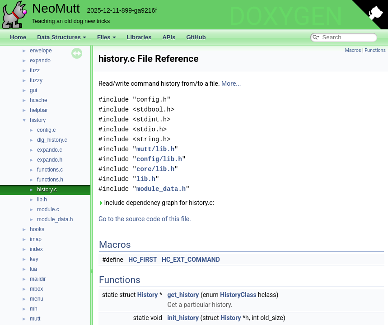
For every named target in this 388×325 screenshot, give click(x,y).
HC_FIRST (142, 259)
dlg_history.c (52, 140)
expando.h (49, 160)
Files (106, 37)
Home (18, 37)
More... (231, 83)
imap (36, 239)
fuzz (35, 70)
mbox (36, 289)
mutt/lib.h (155, 149)
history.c (47, 189)
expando (40, 60)
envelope (41, 50)
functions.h (50, 179)
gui (33, 90)
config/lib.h (159, 159)
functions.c (50, 170)
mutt (35, 319)
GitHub (196, 37)
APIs (168, 37)
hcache (38, 100)
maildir (38, 279)
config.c (46, 130)
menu (36, 299)
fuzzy (36, 80)
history (38, 120)
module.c (48, 209)
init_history (183, 317)
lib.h (42, 199)
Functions (375, 50)
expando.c (49, 150)
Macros (353, 50)
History (147, 294)
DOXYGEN (286, 16)
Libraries (139, 37)
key (34, 259)
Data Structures (61, 37)
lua (33, 269)
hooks (37, 229)
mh (33, 309)
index (36, 249)
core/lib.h (155, 169)
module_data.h (55, 219)
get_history (183, 294)
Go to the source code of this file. (144, 219)
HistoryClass (238, 294)
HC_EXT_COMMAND (191, 259)
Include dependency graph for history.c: (156, 202)
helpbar (39, 110)
